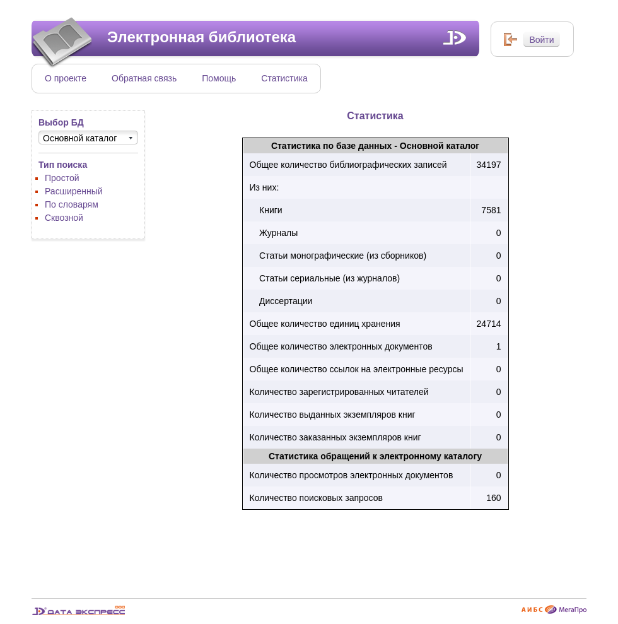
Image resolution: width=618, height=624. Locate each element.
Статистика (284, 78)
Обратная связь (144, 78)
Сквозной (64, 218)
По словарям (71, 204)
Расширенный (74, 191)
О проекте (65, 78)
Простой (62, 178)
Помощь (219, 78)
